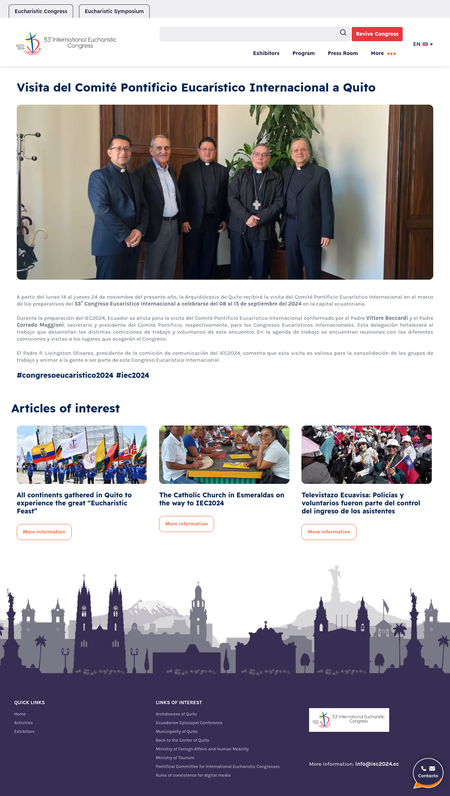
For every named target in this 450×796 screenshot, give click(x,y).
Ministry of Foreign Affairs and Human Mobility (202, 749)
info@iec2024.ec (377, 764)
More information (44, 532)
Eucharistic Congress (41, 11)
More (377, 53)
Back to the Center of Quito (182, 740)
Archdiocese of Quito (176, 714)
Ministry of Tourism (175, 757)
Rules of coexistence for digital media (193, 775)
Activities (23, 722)
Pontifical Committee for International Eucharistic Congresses (218, 766)
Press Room (343, 53)
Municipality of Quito (177, 731)
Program (303, 53)
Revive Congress (377, 34)
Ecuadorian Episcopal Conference (189, 722)
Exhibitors (266, 53)
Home (20, 714)
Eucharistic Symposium (114, 11)
